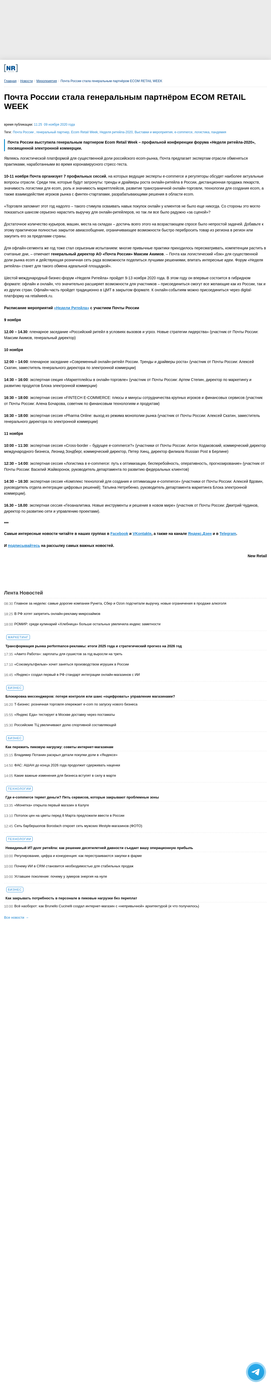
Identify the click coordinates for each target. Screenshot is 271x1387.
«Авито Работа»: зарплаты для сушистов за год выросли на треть (68, 654)
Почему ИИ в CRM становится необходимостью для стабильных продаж (74, 866)
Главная (10, 81)
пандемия (218, 132)
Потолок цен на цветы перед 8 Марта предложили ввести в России (69, 815)
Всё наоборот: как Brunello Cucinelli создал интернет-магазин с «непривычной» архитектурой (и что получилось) (106, 906)
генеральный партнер (52, 132)
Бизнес (15, 687)
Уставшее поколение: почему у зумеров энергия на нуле (60, 876)
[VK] (77, 68)
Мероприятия (46, 81)
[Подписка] (198, 68)
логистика (201, 132)
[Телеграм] (53, 68)
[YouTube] (150, 68)
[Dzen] (125, 68)
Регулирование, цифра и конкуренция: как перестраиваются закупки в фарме (78, 856)
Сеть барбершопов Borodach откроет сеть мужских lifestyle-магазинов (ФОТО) (78, 826)
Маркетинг (18, 637)
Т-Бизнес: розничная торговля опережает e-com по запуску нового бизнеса (76, 704)
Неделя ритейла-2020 (116, 132)
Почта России (24, 132)
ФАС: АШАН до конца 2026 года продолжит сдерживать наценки (67, 765)
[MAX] (101, 68)
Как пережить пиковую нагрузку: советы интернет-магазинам (59, 747)
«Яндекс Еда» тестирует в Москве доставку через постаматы (64, 715)
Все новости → (16, 917)
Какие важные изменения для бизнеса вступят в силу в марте (65, 775)
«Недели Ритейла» (71, 308)
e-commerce (183, 132)
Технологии (19, 788)
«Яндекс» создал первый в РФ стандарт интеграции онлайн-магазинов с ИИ (77, 675)
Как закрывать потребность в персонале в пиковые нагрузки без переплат (71, 898)
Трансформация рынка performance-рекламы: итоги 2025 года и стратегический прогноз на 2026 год (93, 646)
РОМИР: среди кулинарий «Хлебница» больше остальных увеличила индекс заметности (87, 624)
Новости (26, 81)
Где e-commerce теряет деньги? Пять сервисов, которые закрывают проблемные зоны (82, 797)
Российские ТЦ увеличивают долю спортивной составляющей (65, 725)
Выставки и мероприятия (154, 132)
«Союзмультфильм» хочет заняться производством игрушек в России (71, 664)
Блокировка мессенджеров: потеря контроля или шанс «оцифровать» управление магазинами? (90, 696)
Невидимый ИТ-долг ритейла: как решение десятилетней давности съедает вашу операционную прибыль (99, 848)
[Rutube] (174, 68)
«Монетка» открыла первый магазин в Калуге (51, 805)
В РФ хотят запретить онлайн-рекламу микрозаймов (57, 614)
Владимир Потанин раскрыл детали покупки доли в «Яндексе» (66, 755)
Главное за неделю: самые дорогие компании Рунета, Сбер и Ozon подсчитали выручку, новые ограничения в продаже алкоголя (120, 603)
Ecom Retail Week (84, 132)
